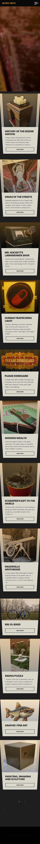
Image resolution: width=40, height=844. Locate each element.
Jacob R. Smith (9, 3)
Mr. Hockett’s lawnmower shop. (17, 254)
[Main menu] (36, 3)
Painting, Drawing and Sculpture (18, 778)
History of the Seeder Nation (19, 133)
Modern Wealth (16, 438)
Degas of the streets (18, 196)
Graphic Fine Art (16, 725)
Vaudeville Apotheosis (12, 568)
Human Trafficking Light (18, 319)
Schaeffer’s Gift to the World (20, 502)
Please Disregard (16, 376)
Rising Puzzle (14, 675)
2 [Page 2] (19, 802)
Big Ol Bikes (13, 624)
